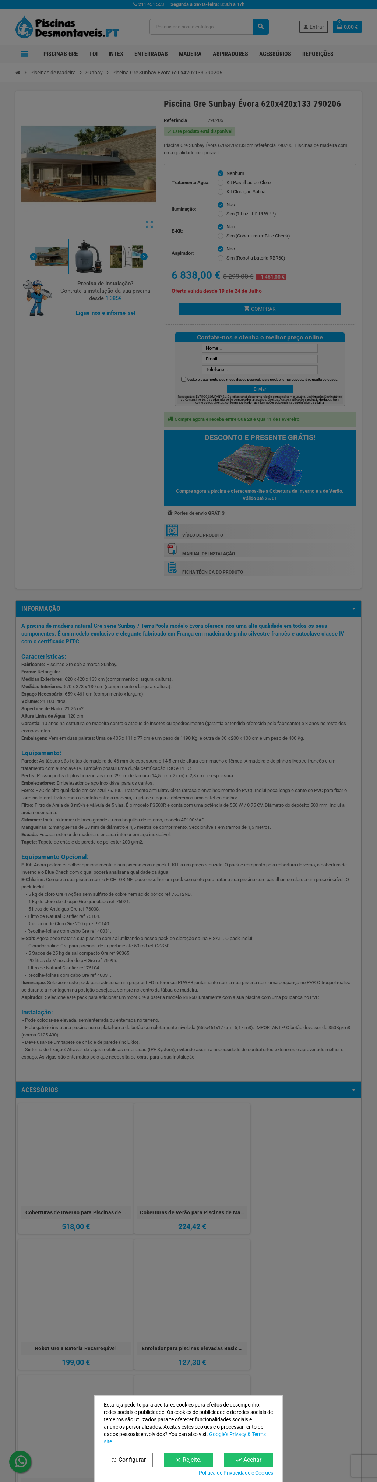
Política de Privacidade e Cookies (236, 1473)
